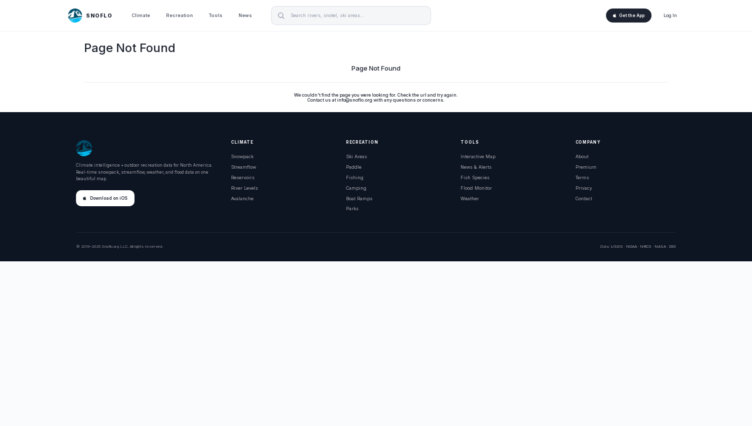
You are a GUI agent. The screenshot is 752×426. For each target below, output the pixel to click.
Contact (584, 198)
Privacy (584, 188)
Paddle (354, 167)
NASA (660, 246)
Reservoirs (242, 177)
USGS (616, 246)
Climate (141, 15)
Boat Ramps (359, 198)
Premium (586, 167)
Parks (352, 208)
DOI (672, 246)
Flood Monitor (476, 188)
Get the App (628, 15)
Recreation (179, 15)
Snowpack (242, 156)
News (245, 15)
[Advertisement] (376, 344)
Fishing (355, 177)
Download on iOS (105, 198)
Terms (582, 177)
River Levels (244, 188)
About (582, 156)
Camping (356, 188)
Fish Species (475, 177)
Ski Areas (356, 156)
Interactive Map (478, 156)
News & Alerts (476, 167)
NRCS (646, 246)
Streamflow (243, 167)
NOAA (631, 246)
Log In (670, 15)
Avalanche (242, 198)
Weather (469, 198)
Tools (215, 15)
